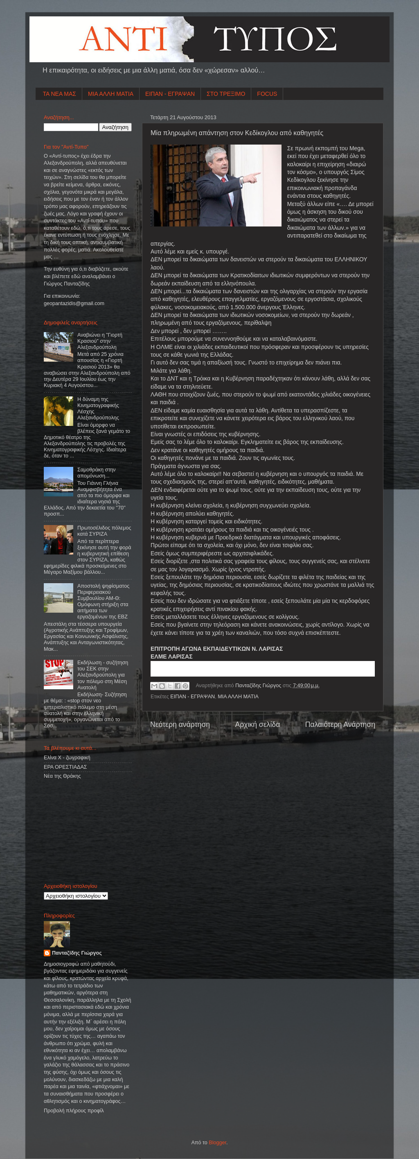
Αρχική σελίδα (257, 724)
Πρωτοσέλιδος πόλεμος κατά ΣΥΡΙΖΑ (104, 531)
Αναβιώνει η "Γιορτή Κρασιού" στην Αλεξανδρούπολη (99, 341)
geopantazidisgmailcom (74, 303)
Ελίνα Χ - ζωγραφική (67, 758)
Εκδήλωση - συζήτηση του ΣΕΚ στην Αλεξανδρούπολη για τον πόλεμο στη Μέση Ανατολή (102, 675)
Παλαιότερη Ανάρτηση (340, 724)
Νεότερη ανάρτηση (180, 724)
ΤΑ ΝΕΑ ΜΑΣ (60, 94)
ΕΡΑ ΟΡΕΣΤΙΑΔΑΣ (65, 767)
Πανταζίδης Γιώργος (259, 685)
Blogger (217, 1142)
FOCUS (267, 94)
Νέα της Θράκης (62, 776)
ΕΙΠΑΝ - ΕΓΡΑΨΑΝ (170, 94)
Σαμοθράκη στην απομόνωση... (96, 473)
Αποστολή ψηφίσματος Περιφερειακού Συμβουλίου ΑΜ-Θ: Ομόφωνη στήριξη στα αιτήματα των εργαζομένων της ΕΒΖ (103, 601)
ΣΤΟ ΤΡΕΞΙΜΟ (226, 94)
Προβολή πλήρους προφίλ (74, 1111)
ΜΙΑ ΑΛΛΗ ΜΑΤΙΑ (110, 94)
